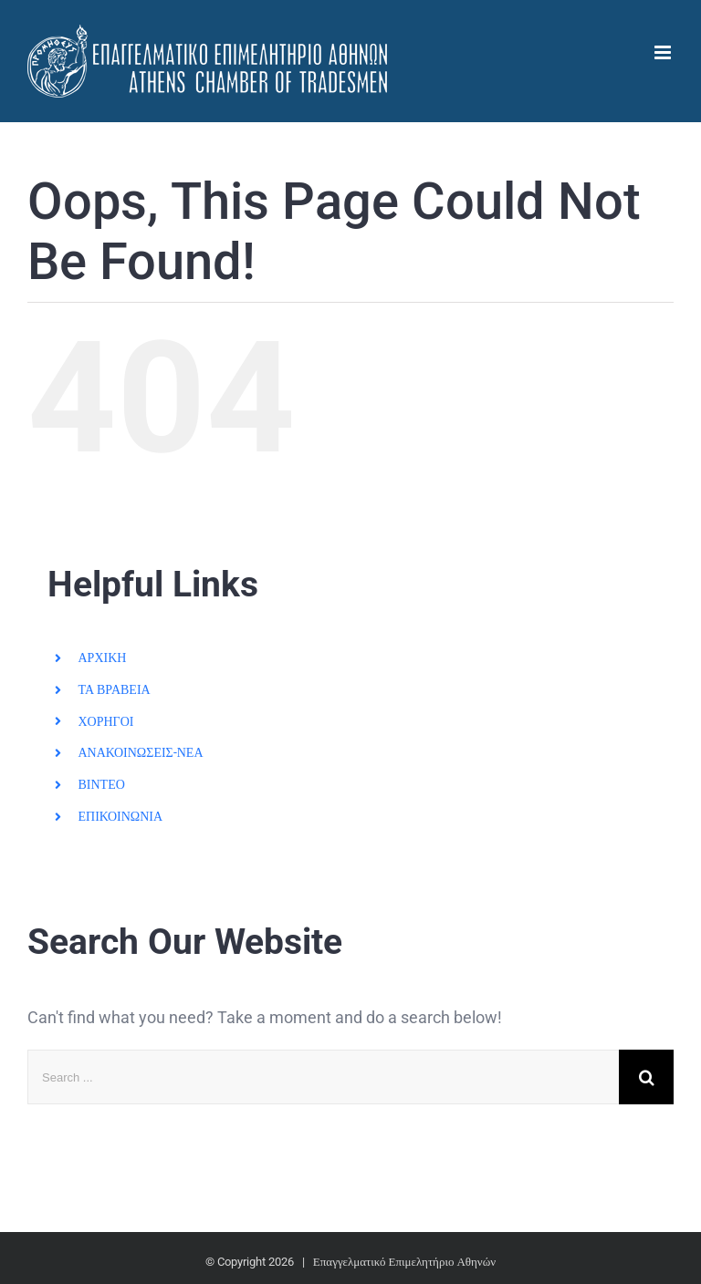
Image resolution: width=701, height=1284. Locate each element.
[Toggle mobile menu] (664, 52)
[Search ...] (323, 1077)
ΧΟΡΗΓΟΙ (105, 721)
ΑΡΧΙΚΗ (102, 657)
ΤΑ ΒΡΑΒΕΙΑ (114, 689)
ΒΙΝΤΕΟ (101, 784)
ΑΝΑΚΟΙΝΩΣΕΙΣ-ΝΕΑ (140, 752)
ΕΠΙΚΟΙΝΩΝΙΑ (120, 816)
